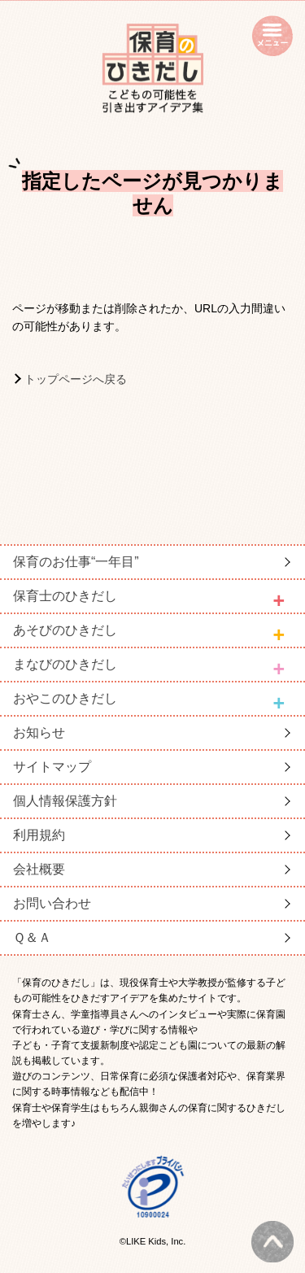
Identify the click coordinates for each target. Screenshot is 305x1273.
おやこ (65, 698)
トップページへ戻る (75, 379)
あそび (65, 630)
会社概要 (39, 869)
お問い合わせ (52, 903)
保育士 (65, 596)
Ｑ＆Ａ (32, 937)
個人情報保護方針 (65, 801)
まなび (65, 664)
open (272, 35)
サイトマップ (52, 767)
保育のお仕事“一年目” (76, 562)
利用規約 (39, 835)
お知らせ (39, 732)
